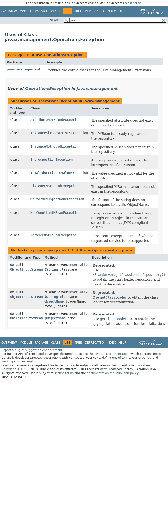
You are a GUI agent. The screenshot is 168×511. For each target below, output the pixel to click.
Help (122, 11)
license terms (132, 3)
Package (41, 11)
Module (26, 11)
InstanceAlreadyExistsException (59, 133)
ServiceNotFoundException (53, 235)
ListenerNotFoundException (54, 186)
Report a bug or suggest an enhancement (32, 350)
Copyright (9, 369)
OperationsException (64, 55)
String (52, 269)
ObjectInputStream (26, 269)
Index (111, 11)
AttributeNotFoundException (55, 120)
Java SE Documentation (111, 354)
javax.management (23, 69)
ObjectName (54, 301)
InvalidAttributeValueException (59, 173)
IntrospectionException (51, 159)
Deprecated (94, 11)
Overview (9, 11)
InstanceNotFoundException (54, 146)
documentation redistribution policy (112, 373)
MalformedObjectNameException (57, 199)
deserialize (78, 265)
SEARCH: (56, 20)
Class (55, 11)
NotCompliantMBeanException (55, 212)
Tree (78, 11)
